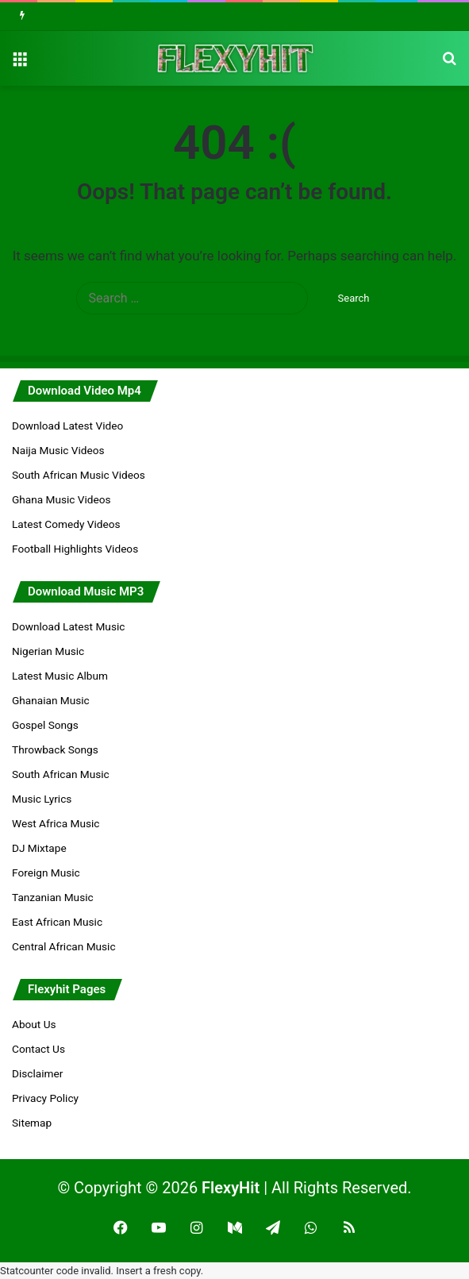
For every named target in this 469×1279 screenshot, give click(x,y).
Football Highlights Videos (75, 548)
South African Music (61, 774)
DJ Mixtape (39, 848)
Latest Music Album (60, 675)
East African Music (57, 921)
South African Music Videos (78, 474)
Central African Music (64, 946)
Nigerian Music (48, 651)
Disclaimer (37, 1073)
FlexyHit (230, 1187)
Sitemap (32, 1122)
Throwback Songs (55, 749)
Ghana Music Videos (61, 499)
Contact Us (38, 1048)
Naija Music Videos (58, 450)
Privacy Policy (45, 1098)
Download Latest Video (67, 425)
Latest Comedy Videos (66, 524)
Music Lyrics (41, 798)
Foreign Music (46, 872)
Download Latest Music (68, 626)
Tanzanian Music (53, 897)
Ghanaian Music (51, 700)
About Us (34, 1024)
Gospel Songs (45, 724)
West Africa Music (55, 823)
